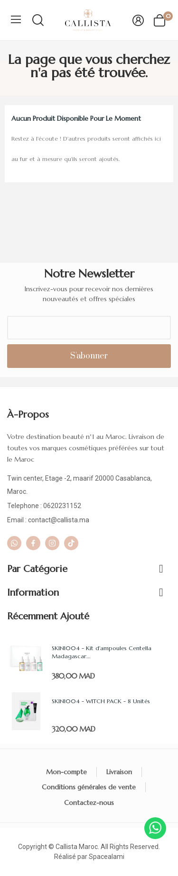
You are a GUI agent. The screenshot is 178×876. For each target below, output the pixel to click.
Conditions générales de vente (89, 787)
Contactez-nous (89, 802)
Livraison (119, 772)
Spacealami (106, 856)
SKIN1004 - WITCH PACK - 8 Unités (101, 701)
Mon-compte (66, 772)
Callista (66, 846)
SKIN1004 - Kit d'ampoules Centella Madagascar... (101, 652)
